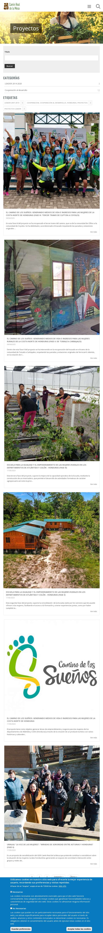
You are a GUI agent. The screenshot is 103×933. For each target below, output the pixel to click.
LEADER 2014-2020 (13, 83)
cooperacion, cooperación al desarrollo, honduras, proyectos (57, 103)
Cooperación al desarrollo (16, 90)
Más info (62, 889)
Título (7, 52)
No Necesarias (19, 911)
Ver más (93, 232)
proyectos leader (13, 109)
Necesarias (18, 895)
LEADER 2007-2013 (12, 103)
